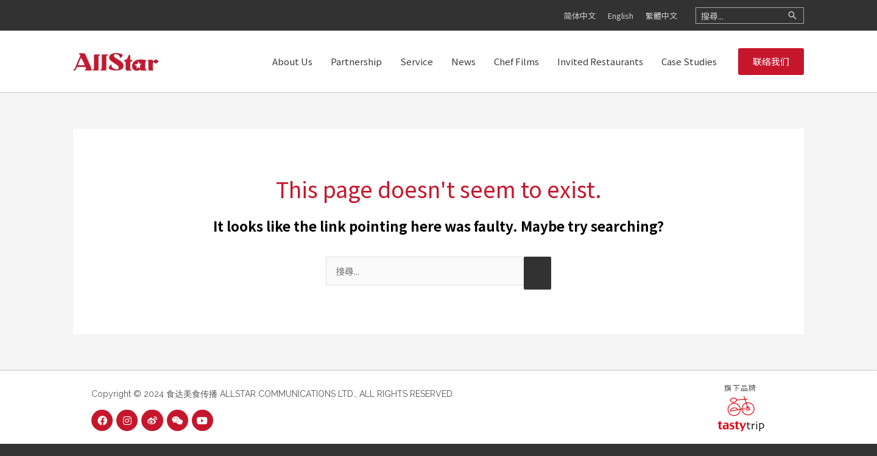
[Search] (792, 15)
